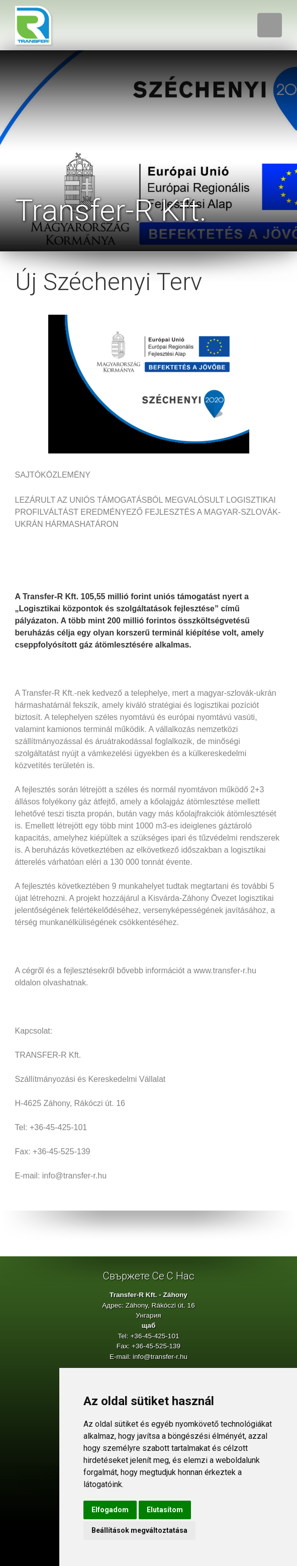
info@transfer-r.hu (160, 1356)
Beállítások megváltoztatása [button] (139, 1530)
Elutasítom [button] (165, 1510)
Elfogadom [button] (110, 1510)
